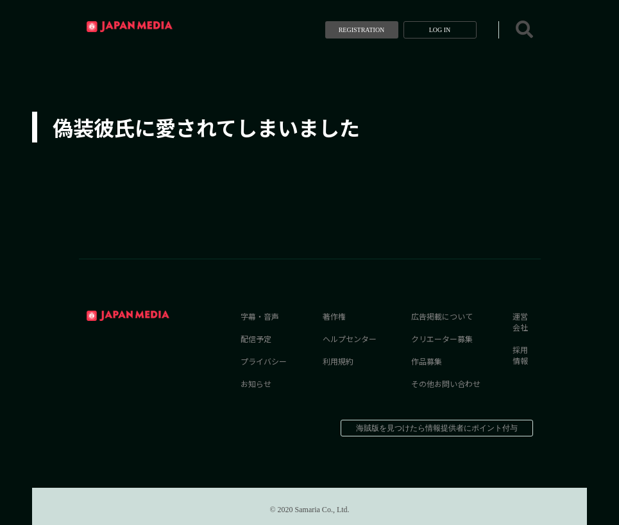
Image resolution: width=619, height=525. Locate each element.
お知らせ (256, 383)
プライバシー (264, 361)
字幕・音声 (260, 316)
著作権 (334, 316)
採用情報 (520, 355)
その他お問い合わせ (445, 383)
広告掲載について (442, 316)
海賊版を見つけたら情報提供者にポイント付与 (437, 428)
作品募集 (426, 361)
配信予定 (256, 338)
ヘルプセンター (350, 338)
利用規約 (338, 361)
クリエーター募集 (442, 338)
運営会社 (520, 321)
